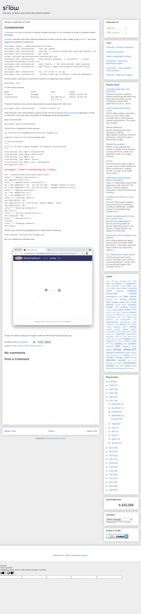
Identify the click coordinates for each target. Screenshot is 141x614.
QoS (134, 339)
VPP (121, 366)
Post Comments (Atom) (56, 438)
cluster (109, 291)
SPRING (126, 355)
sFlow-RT (82, 39)
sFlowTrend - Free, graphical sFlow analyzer (118, 69)
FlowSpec (132, 305)
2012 (111, 478)
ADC (134, 281)
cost (120, 297)
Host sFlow (124, 309)
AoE (124, 283)
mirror (129, 324)
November (116, 408)
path (124, 336)
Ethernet (110, 305)
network (109, 329)
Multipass (8, 39)
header (115, 310)
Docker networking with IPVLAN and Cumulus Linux (120, 217)
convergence (111, 296)
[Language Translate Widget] (119, 519)
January (115, 443)
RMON (121, 341)
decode (109, 299)
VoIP (117, 366)
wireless (121, 368)
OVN (117, 337)
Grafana (124, 307)
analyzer (118, 283)
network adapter (121, 329)
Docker (59, 32)
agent (108, 284)
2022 (111, 397)
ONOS (133, 332)
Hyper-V (109, 312)
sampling (118, 344)
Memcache (110, 325)
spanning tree (116, 355)
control (132, 293)
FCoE (124, 305)
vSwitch (127, 366)
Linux (129, 317)
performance (132, 336)
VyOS (134, 366)
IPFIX (118, 315)
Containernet (14, 27)
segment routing (129, 346)
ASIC (108, 286)
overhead (110, 337)
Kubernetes (110, 317)
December (116, 404)
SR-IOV (133, 355)
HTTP (133, 310)
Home (51, 431)
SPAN (108, 355)
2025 (111, 385)
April (113, 435)
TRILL (129, 360)
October (115, 412)
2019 (111, 451)
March (114, 439)
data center (130, 296)
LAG (118, 317)
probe (119, 339)
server (109, 350)
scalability (132, 344)
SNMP (127, 353)
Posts (111, 28)
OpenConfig (110, 334)
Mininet (30, 32)
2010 (111, 486)
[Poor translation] (10, 573)
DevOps (123, 299)
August (114, 424)
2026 (111, 381)
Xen (132, 368)
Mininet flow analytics (115, 144)
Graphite (133, 307)
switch (127, 357)
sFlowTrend (119, 353)
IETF (119, 312)
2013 (111, 474)
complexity (119, 291)
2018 (111, 455)
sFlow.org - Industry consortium (120, 47)
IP (115, 315)
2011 (111, 482)
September (116, 415)
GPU (117, 307)
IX (132, 315)
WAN (108, 368)
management (126, 320)
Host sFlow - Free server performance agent (117, 62)
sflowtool (110, 353)
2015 (111, 467)
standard (110, 357)
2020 (111, 448)
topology (121, 360)
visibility (110, 365)
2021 (111, 400)
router (133, 341)
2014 (111, 471)
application (131, 283)
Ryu (112, 344)
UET (134, 360)
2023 (111, 393)
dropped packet (118, 302)
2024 (111, 389)
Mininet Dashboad (71, 113)
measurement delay (128, 322)
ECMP (133, 302)
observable (126, 332)
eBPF (128, 302)
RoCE (127, 341)
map (134, 319)
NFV (118, 332)
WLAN (127, 368)
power (114, 339)
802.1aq (115, 281)
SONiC (133, 353)
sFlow (31, 346)
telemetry (111, 360)
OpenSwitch (131, 334)
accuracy (123, 281)
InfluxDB (132, 312)
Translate (124, 522)
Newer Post (10, 431)
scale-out (109, 346)
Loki (116, 319)
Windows (114, 368)
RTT (107, 344)
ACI (129, 281)
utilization (110, 363)
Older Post (92, 431)
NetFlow (132, 327)
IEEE (114, 312)
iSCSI (128, 315)
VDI (115, 363)
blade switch (116, 288)
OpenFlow (120, 334)
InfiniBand (124, 312)
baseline (123, 286)
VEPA (120, 363)
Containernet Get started (22, 137)
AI (112, 283)
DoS (108, 302)
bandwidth (115, 286)
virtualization (129, 363)
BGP (129, 286)
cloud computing (129, 288)
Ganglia (109, 307)
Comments (114, 32)
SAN (125, 344)
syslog (133, 358)
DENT (116, 299)
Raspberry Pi (111, 341)
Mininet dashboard (114, 127)
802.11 (108, 281)
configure (131, 290)
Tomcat (109, 161)
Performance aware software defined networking (118, 179)
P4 (121, 336)
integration (109, 315)
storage (119, 357)
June (113, 427)
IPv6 (123, 315)
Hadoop (109, 310)
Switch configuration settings (118, 56)
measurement (112, 322)
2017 (111, 459)
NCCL (125, 327)
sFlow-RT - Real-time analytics (119, 75)
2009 (111, 490)
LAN (123, 317)
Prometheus (127, 339)
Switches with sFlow (115, 52)
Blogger (84, 555)
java (134, 315)
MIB (117, 324)
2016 (111, 463)
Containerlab (111, 294)
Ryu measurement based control (120, 254)
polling (108, 339)
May (113, 431)
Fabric (117, 305)
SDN (26, 346)
